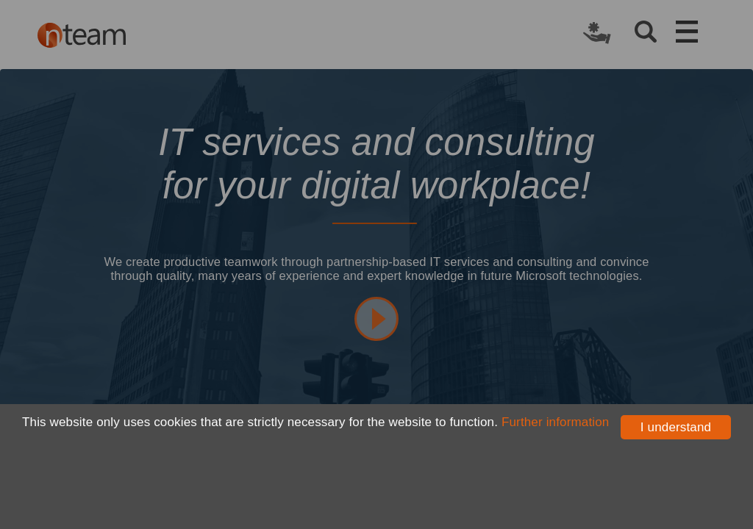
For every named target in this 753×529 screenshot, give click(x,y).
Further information (555, 422)
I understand (675, 427)
